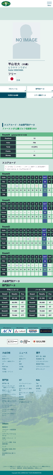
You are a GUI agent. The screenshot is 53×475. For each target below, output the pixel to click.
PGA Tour (5, 366)
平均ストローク (7, 398)
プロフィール (13, 89)
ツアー (4, 356)
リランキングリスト (42, 361)
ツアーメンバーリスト (43, 366)
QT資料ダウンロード (25, 402)
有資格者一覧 (40, 359)
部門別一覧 (5, 383)
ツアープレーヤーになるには (9, 434)
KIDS (20, 369)
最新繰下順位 (40, 364)
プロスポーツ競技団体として (9, 430)
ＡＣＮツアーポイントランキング (9, 406)
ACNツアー (5, 359)
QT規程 (21, 397)
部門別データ (40, 89)
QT (3, 364)
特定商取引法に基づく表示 (9, 454)
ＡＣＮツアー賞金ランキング (9, 410)
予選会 (4, 369)
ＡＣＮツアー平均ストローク (9, 414)
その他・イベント (7, 371)
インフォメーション (25, 383)
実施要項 (22, 399)
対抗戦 (38, 388)
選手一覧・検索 (41, 356)
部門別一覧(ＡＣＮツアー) (9, 402)
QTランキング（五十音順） (26, 393)
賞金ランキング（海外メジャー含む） (9, 391)
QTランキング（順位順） (25, 389)
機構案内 (5, 427)
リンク (4, 446)
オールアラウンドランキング (9, 395)
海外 (20, 364)
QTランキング (40, 369)
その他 (21, 366)
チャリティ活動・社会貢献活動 (9, 443)
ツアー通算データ (40, 95)
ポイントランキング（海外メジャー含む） (9, 386)
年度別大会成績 (13, 95)
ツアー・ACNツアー (8, 361)
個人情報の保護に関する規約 (9, 449)
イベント (39, 391)
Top (37, 383)
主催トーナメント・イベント (9, 439)
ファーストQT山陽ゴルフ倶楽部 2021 (19, 129)
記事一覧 (22, 386)
